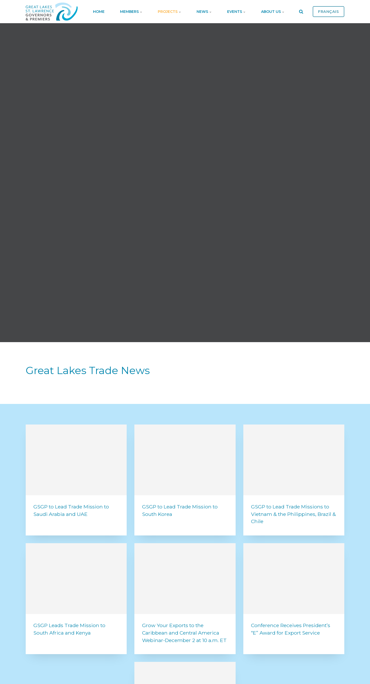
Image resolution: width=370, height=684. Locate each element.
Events (236, 11)
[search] (301, 11)
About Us (272, 11)
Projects (169, 11)
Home (99, 11)
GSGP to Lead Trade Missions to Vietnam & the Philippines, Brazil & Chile (293, 514)
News (204, 11)
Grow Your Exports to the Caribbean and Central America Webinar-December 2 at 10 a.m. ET (184, 632)
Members (131, 11)
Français (328, 11)
